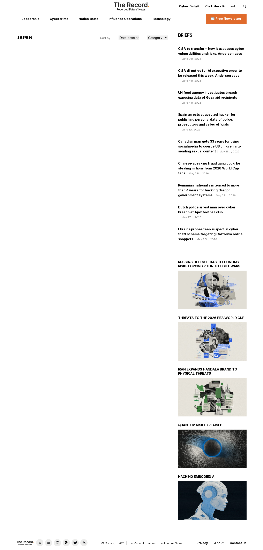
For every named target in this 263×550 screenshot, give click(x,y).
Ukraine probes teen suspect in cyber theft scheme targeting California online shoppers (210, 234)
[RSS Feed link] (84, 542)
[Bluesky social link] (75, 542)
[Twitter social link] (39, 542)
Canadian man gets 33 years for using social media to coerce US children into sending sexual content (209, 146)
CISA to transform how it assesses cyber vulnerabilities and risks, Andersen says (211, 54)
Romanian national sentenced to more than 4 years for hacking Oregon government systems (208, 190)
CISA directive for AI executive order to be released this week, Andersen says (210, 75)
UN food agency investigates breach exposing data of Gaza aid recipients (207, 97)
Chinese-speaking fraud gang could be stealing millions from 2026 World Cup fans (209, 168)
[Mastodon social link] (66, 542)
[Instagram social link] (57, 542)
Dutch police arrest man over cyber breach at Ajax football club (207, 212)
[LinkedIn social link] (48, 542)
